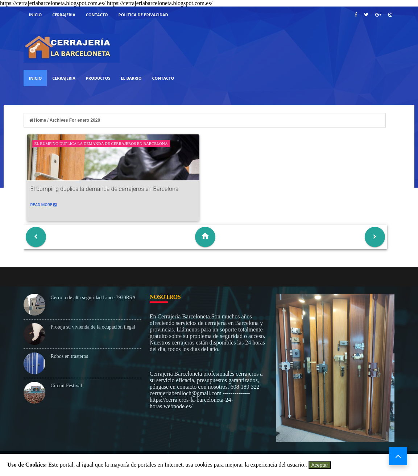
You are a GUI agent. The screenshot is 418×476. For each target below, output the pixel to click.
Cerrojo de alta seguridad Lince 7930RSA (93, 297)
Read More (43, 204)
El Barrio (131, 78)
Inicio (35, 14)
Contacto (97, 14)
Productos (98, 78)
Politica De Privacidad (143, 14)
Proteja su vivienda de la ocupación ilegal (93, 327)
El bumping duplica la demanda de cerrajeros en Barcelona (101, 143)
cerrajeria (63, 14)
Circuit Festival (66, 385)
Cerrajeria (63, 78)
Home (38, 120)
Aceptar (319, 465)
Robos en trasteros (69, 356)
